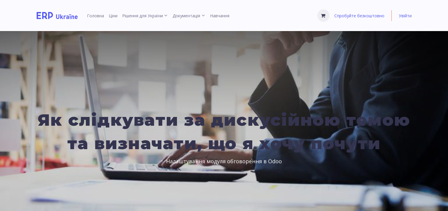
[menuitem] (95, 15)
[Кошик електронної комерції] (323, 15)
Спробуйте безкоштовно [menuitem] (359, 15)
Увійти (405, 15)
